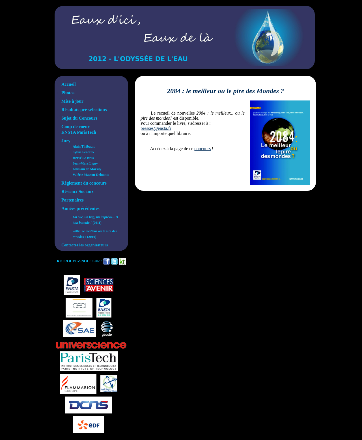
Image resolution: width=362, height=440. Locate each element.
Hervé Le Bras (83, 158)
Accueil (68, 84)
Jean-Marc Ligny (85, 163)
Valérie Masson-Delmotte (91, 175)
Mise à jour (72, 101)
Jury (65, 140)
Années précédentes (80, 208)
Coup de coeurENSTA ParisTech (78, 129)
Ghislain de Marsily (87, 169)
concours (202, 148)
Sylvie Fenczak (83, 152)
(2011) (95, 220)
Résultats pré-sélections (84, 109)
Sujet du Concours (79, 118)
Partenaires (72, 200)
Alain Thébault (83, 146)
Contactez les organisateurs (84, 245)
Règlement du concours (84, 183)
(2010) (95, 234)
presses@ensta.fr (156, 128)
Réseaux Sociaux (77, 191)
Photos (67, 92)
